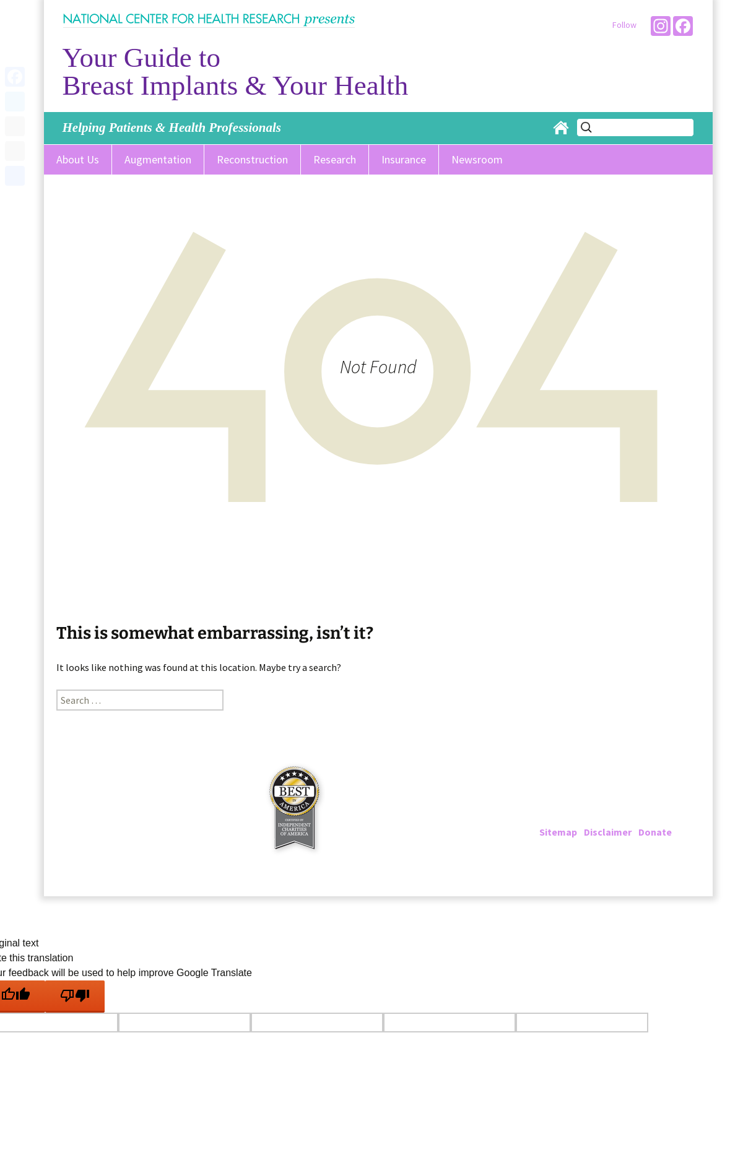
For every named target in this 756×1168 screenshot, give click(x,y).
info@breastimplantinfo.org (630, 817)
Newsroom (477, 159)
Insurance (403, 159)
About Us (77, 159)
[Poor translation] (75, 996)
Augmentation (157, 159)
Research (334, 159)
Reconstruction (252, 159)
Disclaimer (608, 832)
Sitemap (558, 832)
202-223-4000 (590, 802)
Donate (655, 832)
